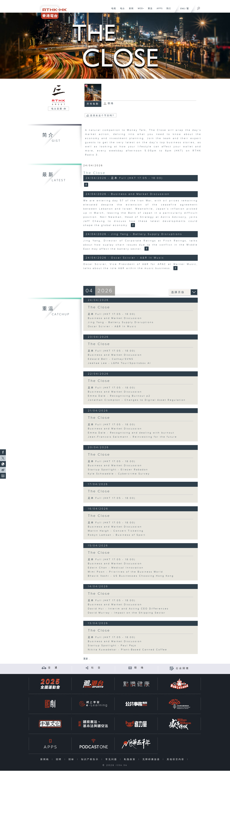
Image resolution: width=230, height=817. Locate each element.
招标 (72, 759)
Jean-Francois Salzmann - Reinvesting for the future (132, 437)
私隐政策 (130, 759)
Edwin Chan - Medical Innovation (116, 567)
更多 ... (86, 658)
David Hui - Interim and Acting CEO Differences (128, 608)
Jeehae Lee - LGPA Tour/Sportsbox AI (119, 363)
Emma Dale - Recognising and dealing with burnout (131, 432)
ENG (182, 8)
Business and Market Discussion (115, 318)
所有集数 (93, 103)
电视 (112, 10)
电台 (121, 10)
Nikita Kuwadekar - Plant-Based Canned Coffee (127, 649)
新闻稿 (45, 759)
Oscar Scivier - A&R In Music (112, 326)
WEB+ (140, 10)
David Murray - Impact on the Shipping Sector (127, 612)
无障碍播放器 (151, 759)
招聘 (59, 759)
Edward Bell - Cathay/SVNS (110, 359)
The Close (94, 173)
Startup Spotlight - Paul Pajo (112, 645)
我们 (167, 10)
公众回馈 (182, 668)
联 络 (139, 667)
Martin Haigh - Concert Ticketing (116, 530)
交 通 (53, 667)
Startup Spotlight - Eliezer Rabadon (118, 469)
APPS (158, 10)
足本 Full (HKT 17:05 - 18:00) (112, 314)
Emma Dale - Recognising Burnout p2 (119, 396)
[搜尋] (198, 7)
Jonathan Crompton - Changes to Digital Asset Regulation (137, 400)
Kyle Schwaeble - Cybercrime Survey (119, 473)
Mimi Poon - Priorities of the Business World (125, 571)
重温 (149, 10)
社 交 (96, 667)
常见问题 (112, 759)
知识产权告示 (90, 759)
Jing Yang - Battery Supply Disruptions (121, 322)
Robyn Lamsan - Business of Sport (117, 535)
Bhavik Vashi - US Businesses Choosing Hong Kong (131, 576)
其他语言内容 (176, 759)
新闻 (130, 10)
